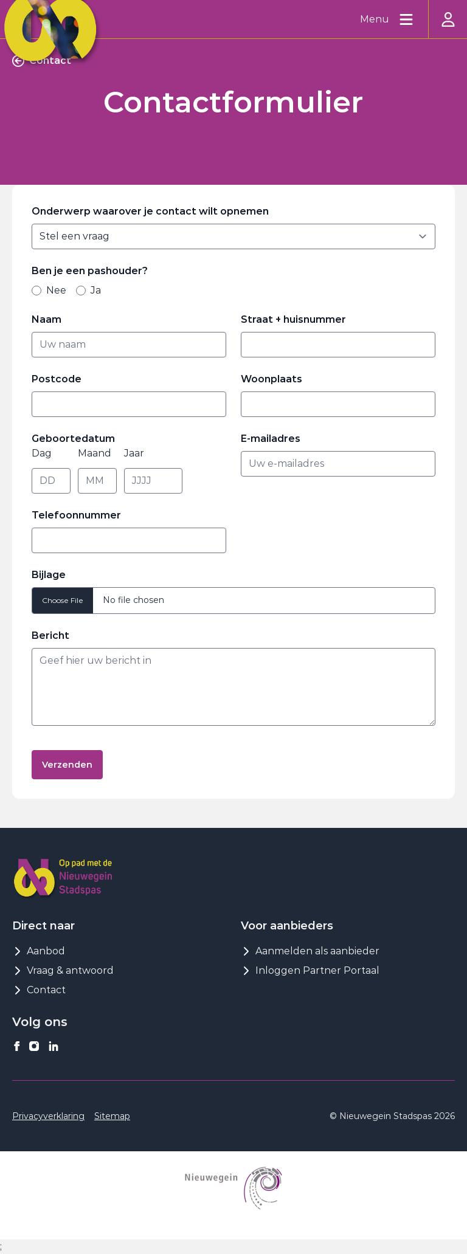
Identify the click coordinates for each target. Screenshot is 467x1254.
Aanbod (38, 951)
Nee (49, 290)
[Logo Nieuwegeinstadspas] (63, 877)
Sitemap (112, 1116)
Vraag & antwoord (63, 970)
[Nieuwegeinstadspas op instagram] (34, 1046)
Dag (42, 453)
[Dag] (51, 481)
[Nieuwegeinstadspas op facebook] (17, 1046)
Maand (94, 453)
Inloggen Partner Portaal (310, 970)
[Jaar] (153, 481)
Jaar (134, 453)
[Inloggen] (447, 19)
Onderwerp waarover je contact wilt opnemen (150, 211)
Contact (39, 990)
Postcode (60, 379)
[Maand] (97, 481)
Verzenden (67, 764)
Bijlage (49, 574)
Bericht (54, 635)
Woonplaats (271, 379)
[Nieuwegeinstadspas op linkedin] (53, 1046)
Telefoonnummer (76, 515)
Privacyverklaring (48, 1116)
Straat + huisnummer (297, 319)
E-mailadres (274, 438)
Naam (50, 319)
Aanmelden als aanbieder (310, 951)
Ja (88, 290)
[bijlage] (233, 600)
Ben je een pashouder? (93, 271)
